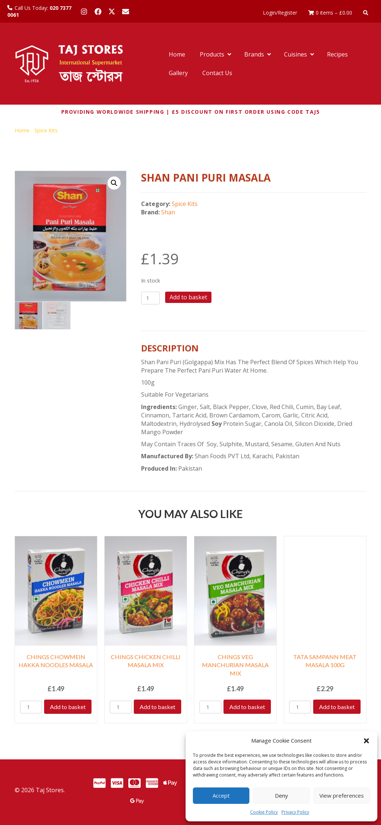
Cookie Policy (264, 812)
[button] (366, 740)
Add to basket (188, 297)
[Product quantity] (150, 298)
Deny (281, 795)
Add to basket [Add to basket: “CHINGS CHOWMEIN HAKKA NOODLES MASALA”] (68, 706)
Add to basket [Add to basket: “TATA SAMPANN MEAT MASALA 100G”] (337, 706)
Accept (221, 795)
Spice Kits (46, 130)
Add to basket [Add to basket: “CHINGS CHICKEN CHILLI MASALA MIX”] (157, 706)
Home (22, 130)
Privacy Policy (295, 812)
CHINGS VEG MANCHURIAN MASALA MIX (235, 665)
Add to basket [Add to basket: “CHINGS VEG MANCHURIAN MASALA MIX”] (247, 706)
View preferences (341, 795)
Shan (168, 212)
